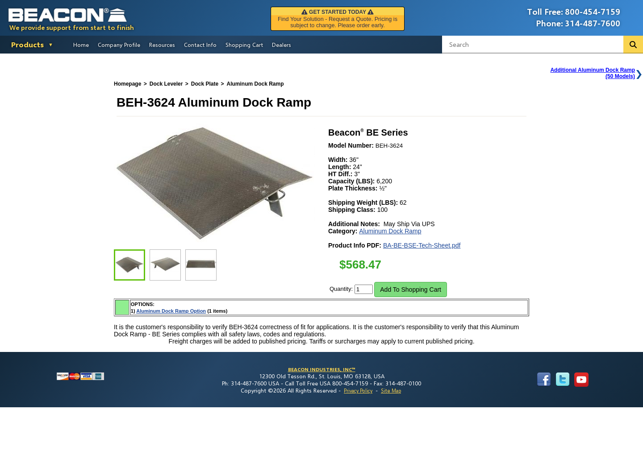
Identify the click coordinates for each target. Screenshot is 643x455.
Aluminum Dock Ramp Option (171, 311)
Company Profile (119, 44)
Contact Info (200, 44)
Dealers (281, 44)
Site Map (391, 390)
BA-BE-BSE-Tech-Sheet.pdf (422, 245)
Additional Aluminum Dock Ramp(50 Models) (592, 73)
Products (27, 44)
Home (81, 44)
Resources (162, 44)
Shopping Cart (244, 44)
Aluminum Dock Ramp (390, 231)
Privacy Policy (358, 390)
